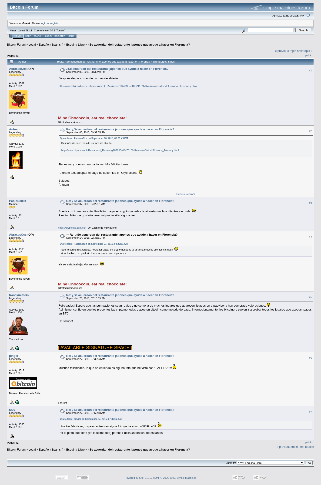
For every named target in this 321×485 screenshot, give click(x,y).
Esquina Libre (75, 44)
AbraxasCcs (18, 68)
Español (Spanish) (51, 44)
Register (59, 36)
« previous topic (285, 51)
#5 (310, 297)
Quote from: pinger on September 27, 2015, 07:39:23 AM (91, 419)
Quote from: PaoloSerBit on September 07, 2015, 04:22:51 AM (94, 244)
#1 (310, 70)
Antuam (14, 129)
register (54, 23)
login (44, 23)
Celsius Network (185, 194)
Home (17, 36)
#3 (310, 202)
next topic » (305, 51)
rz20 (12, 409)
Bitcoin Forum (16, 44)
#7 (310, 411)
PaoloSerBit (17, 201)
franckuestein (19, 295)
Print (308, 55)
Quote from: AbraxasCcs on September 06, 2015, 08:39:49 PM (94, 138)
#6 (310, 357)
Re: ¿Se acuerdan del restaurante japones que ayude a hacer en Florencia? (120, 129)
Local (32, 44)
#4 (310, 236)
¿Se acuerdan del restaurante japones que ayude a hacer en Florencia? (138, 44)
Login (48, 36)
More (71, 36)
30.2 (52, 30)
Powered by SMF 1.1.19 (138, 477)
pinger (13, 356)
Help (28, 36)
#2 (310, 131)
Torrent (60, 30)
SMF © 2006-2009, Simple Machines (175, 477)
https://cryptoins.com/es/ (72, 227)
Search (38, 36)
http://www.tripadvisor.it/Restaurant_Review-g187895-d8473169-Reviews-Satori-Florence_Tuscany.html (128, 86)
